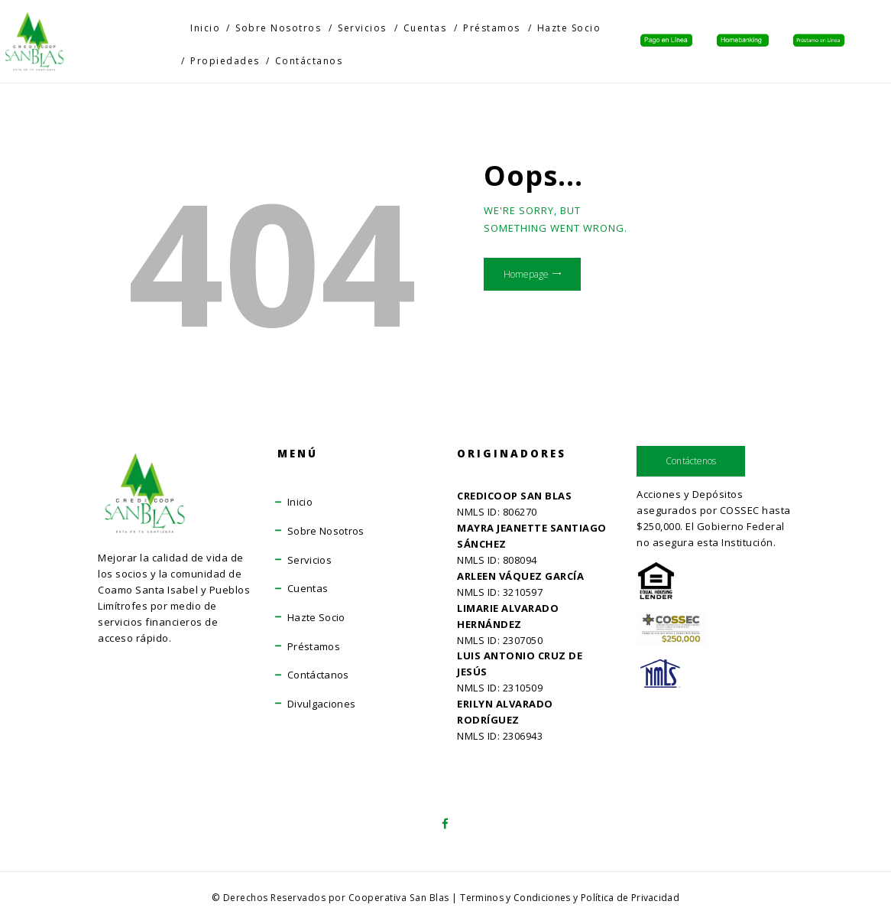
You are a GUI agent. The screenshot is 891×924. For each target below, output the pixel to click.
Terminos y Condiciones (514, 897)
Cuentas (308, 588)
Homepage (536, 280)
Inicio (300, 502)
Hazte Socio (317, 617)
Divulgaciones (322, 704)
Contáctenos (692, 461)
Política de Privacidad (631, 897)
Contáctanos (319, 675)
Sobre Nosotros (326, 531)
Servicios (310, 560)
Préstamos (314, 646)
